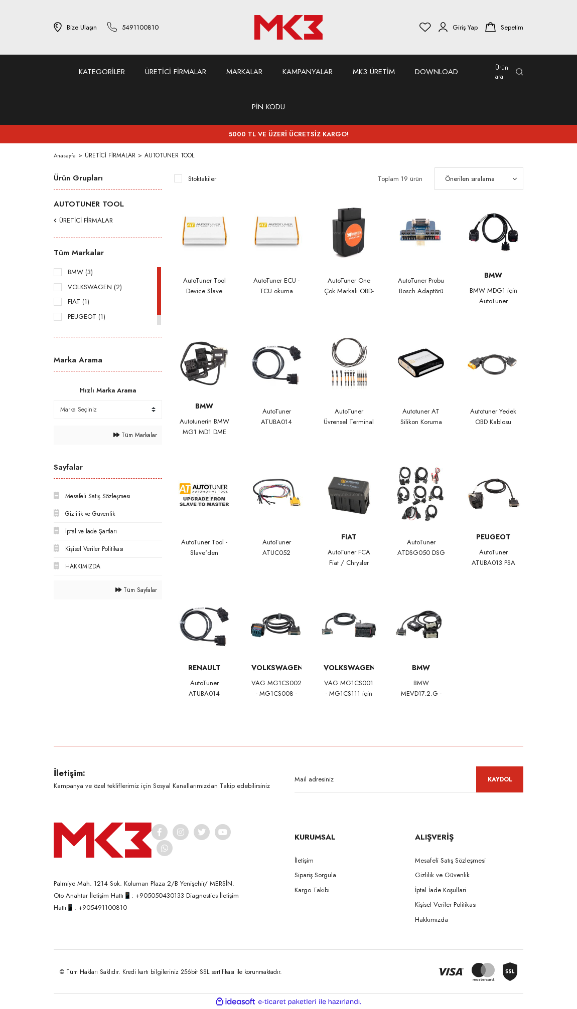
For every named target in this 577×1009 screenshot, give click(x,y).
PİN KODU (268, 106)
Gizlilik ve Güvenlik (442, 875)
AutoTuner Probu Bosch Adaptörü (421, 286)
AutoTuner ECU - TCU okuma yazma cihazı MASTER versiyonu (276, 286)
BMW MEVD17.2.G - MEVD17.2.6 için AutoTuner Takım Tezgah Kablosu (421, 688)
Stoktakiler (202, 178)
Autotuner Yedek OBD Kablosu (493, 417)
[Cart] (504, 27)
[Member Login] (458, 27)
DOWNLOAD (436, 71)
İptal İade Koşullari (440, 890)
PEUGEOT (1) (86, 316)
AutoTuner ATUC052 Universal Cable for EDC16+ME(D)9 (276, 547)
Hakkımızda (431, 919)
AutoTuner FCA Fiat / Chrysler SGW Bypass (349, 557)
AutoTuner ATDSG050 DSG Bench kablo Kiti (421, 547)
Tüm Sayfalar (136, 589)
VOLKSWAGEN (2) (95, 287)
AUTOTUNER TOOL (170, 155)
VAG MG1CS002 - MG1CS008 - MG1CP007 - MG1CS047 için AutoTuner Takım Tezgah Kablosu (276, 688)
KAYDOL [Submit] (500, 779)
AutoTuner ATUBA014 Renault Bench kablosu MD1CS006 (204, 688)
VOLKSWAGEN (276, 668)
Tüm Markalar (135, 435)
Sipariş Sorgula (315, 875)
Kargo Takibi (312, 890)
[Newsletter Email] (409, 779)
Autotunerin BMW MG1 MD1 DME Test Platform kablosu (204, 427)
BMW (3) (80, 272)
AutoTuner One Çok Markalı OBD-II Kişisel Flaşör (349, 286)
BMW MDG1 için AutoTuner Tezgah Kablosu (493, 296)
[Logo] (288, 27)
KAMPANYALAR (307, 71)
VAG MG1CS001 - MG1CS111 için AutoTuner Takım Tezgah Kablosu (348, 688)
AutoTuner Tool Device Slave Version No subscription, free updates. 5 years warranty (204, 286)
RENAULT (204, 668)
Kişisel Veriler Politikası (446, 904)
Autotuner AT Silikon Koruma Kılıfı (421, 417)
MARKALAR (244, 71)
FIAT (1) (78, 301)
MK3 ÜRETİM (374, 71)
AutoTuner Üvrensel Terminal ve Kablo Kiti (349, 417)
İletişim (304, 860)
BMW (493, 275)
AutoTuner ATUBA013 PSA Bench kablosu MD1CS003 (493, 557)
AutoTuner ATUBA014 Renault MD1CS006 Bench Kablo (276, 417)
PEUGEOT (493, 537)
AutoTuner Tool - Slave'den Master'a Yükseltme (204, 547)
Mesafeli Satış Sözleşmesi (450, 860)
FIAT (349, 537)
